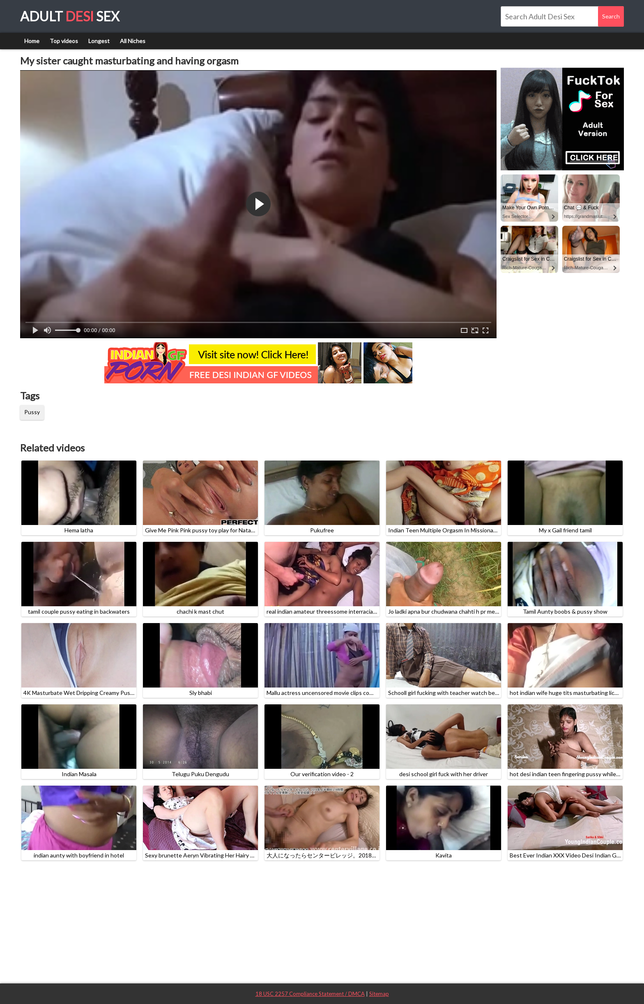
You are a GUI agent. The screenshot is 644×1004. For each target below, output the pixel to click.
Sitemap (379, 993)
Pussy (32, 411)
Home (31, 40)
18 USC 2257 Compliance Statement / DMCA (310, 993)
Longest (99, 40)
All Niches (132, 40)
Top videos (64, 40)
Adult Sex (70, 16)
